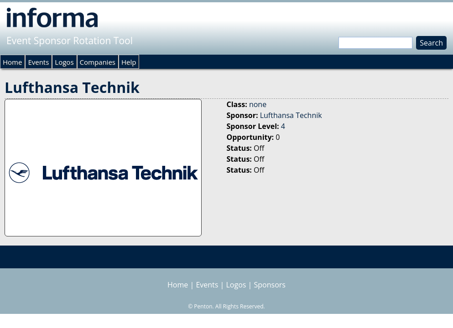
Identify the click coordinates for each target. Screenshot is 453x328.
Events (38, 62)
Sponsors (270, 285)
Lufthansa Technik (291, 115)
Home (12, 62)
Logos (64, 62)
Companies (97, 62)
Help (128, 62)
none (257, 104)
